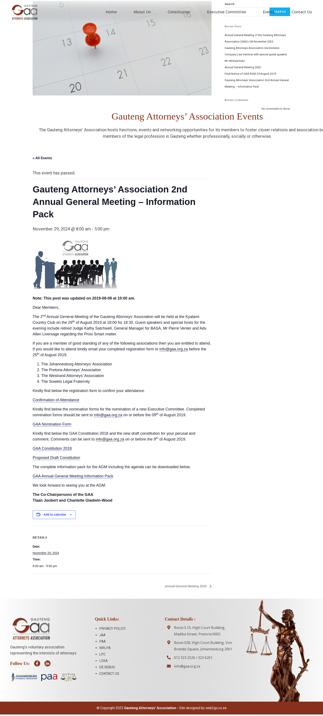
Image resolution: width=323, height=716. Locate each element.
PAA (102, 641)
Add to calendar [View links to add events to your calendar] (55, 514)
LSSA (103, 661)
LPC (102, 654)
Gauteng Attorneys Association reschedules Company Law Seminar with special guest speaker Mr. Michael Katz (256, 54)
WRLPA (105, 648)
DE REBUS (107, 667)
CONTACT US (109, 674)
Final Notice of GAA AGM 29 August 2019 (250, 73)
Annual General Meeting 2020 (184, 586)
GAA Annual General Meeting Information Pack (73, 476)
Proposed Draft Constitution (56, 457)
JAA (102, 635)
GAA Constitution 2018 (52, 448)
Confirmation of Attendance (56, 400)
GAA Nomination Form (52, 424)
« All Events (42, 157)
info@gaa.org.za (173, 349)
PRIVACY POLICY (112, 629)
